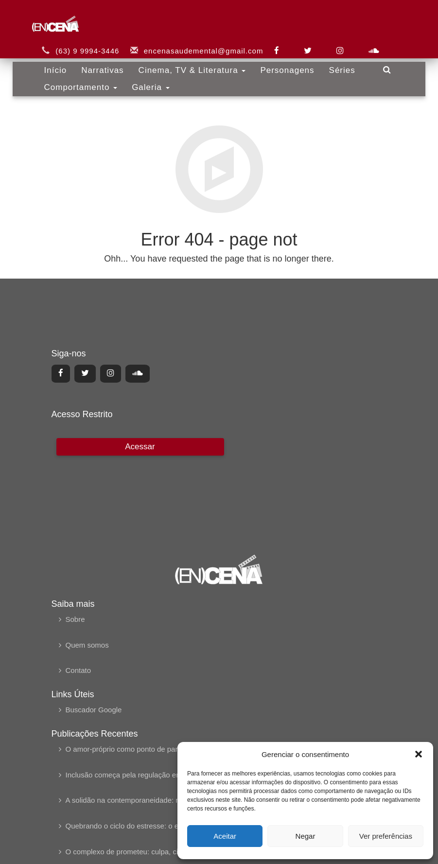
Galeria (151, 79)
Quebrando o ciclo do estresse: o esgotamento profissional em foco (175, 826)
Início (55, 62)
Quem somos (87, 645)
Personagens (287, 62)
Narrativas (102, 62)
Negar (305, 836)
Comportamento (81, 79)
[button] (418, 754)
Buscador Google (94, 709)
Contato (78, 670)
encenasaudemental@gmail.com (203, 42)
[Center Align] (61, 373)
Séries (342, 62)
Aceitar (224, 836)
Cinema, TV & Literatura (192, 62)
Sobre (75, 619)
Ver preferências (385, 836)
